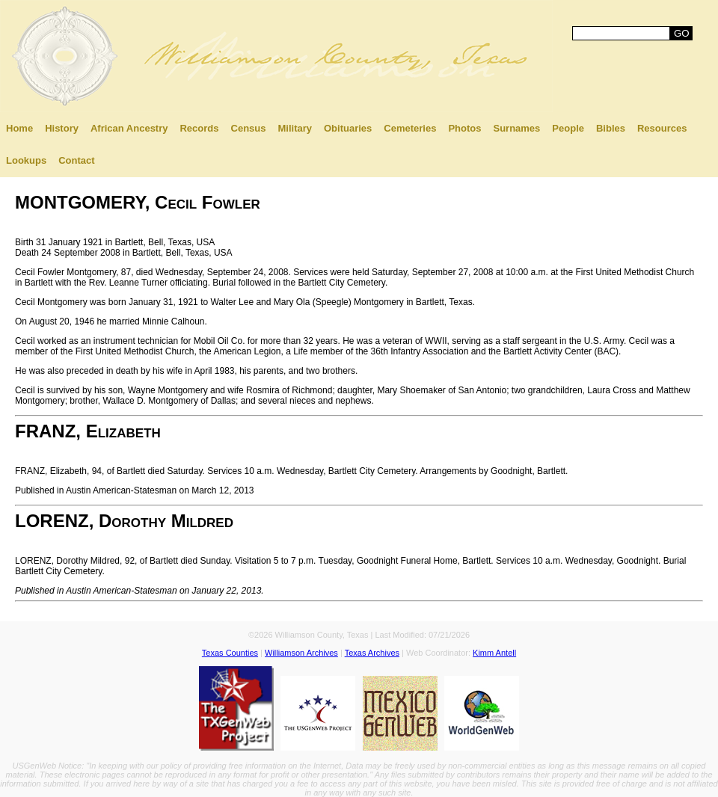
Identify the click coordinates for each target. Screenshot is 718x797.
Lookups (26, 160)
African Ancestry (129, 128)
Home (19, 128)
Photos (464, 128)
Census (248, 128)
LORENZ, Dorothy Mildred (124, 521)
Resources (662, 128)
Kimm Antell (494, 652)
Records (199, 128)
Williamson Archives (301, 652)
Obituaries (348, 128)
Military (294, 128)
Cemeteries (410, 128)
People (568, 128)
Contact (76, 160)
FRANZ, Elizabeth (88, 431)
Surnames (516, 128)
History (62, 128)
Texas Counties (230, 652)
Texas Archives (372, 652)
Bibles (610, 128)
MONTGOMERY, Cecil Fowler (137, 202)
